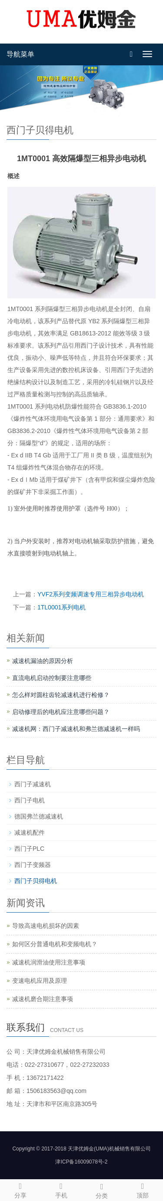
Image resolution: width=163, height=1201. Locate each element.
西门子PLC (29, 848)
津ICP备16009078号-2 (81, 1162)
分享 (20, 1189)
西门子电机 (29, 800)
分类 (102, 1189)
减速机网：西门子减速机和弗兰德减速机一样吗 (76, 728)
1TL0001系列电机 (61, 607)
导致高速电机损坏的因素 (45, 925)
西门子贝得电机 (35, 880)
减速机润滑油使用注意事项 (48, 962)
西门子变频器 (32, 864)
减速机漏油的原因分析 (42, 660)
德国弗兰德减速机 (38, 816)
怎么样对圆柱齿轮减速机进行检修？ (61, 694)
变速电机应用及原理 (39, 980)
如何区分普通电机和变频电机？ (54, 944)
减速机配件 (29, 832)
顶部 (142, 1189)
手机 (61, 1189)
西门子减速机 (32, 784)
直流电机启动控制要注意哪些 (51, 677)
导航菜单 (20, 54)
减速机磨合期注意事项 (42, 998)
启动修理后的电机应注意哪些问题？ (61, 711)
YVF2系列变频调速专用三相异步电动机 (90, 594)
